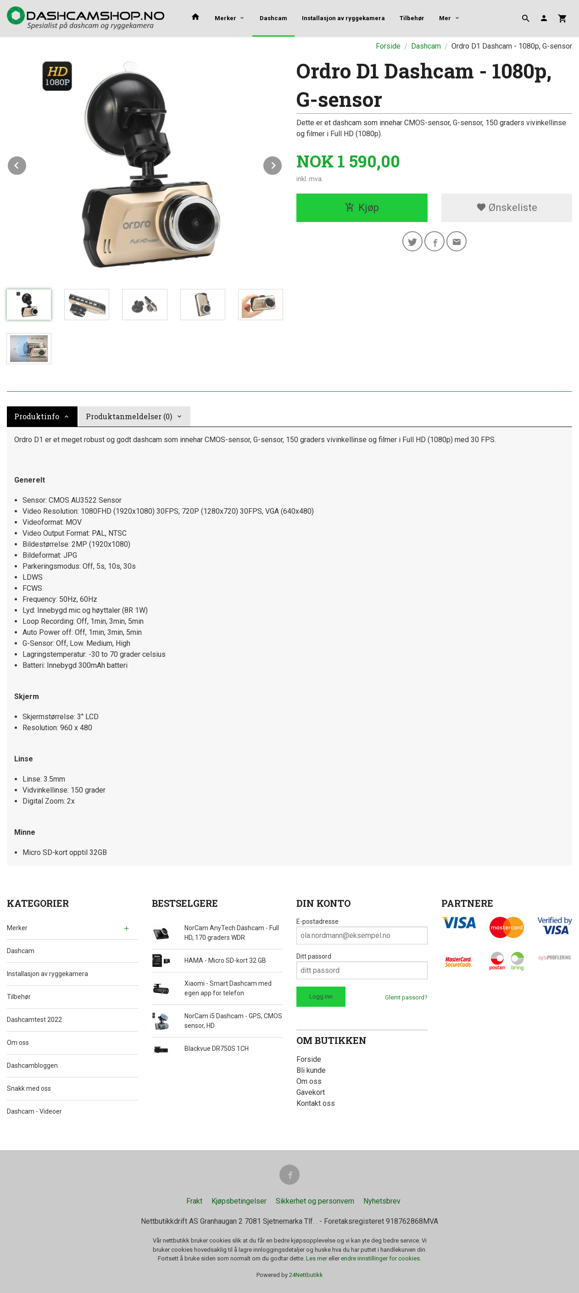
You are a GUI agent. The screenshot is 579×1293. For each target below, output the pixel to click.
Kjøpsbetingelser (239, 1201)
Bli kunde (311, 1070)
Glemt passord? (406, 997)
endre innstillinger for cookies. (381, 1258)
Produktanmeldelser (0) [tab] (129, 416)
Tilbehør (412, 18)
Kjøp (362, 207)
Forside (388, 46)
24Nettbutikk (306, 1274)
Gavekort (310, 1092)
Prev (26, 164)
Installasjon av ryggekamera (343, 18)
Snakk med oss (29, 1088)
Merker (225, 18)
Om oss (18, 1042)
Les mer (317, 1258)
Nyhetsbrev (382, 1201)
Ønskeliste (506, 207)
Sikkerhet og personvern (315, 1201)
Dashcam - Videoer (34, 1111)
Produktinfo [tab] (36, 416)
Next (282, 164)
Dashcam (273, 18)
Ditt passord (313, 956)
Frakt (194, 1201)
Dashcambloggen (32, 1065)
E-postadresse (317, 921)
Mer (445, 18)
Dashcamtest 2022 (34, 1019)
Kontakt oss (315, 1103)
